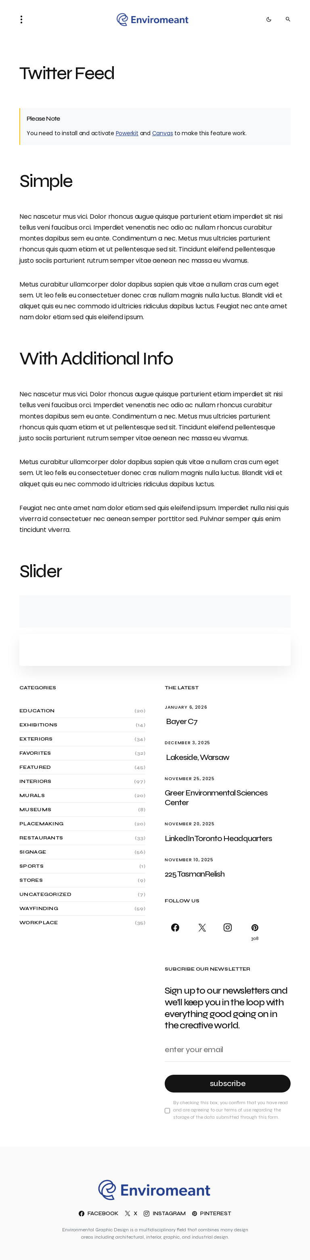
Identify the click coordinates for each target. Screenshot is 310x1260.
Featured (35, 767)
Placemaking (41, 824)
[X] (202, 932)
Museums (35, 809)
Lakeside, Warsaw (197, 757)
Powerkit (127, 133)
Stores (31, 880)
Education (37, 711)
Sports (31, 866)
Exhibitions (38, 725)
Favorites (35, 753)
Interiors (35, 781)
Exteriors (36, 739)
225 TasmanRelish (194, 874)
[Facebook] (176, 932)
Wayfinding (38, 908)
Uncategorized (45, 894)
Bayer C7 (182, 721)
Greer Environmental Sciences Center (216, 798)
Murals (32, 795)
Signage (32, 852)
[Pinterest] (253, 932)
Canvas (162, 133)
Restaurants (41, 838)
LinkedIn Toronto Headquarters (219, 838)
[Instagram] (227, 932)
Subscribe (228, 1083)
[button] (23, 19)
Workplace (38, 922)
